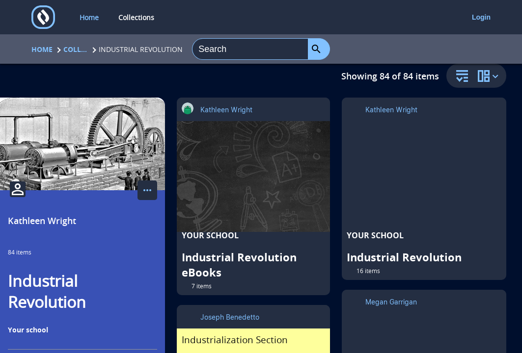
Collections (75, 49)
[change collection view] (489, 75)
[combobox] (250, 49)
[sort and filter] (459, 76)
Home (42, 49)
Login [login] (481, 17)
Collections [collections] (136, 17)
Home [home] (89, 17)
